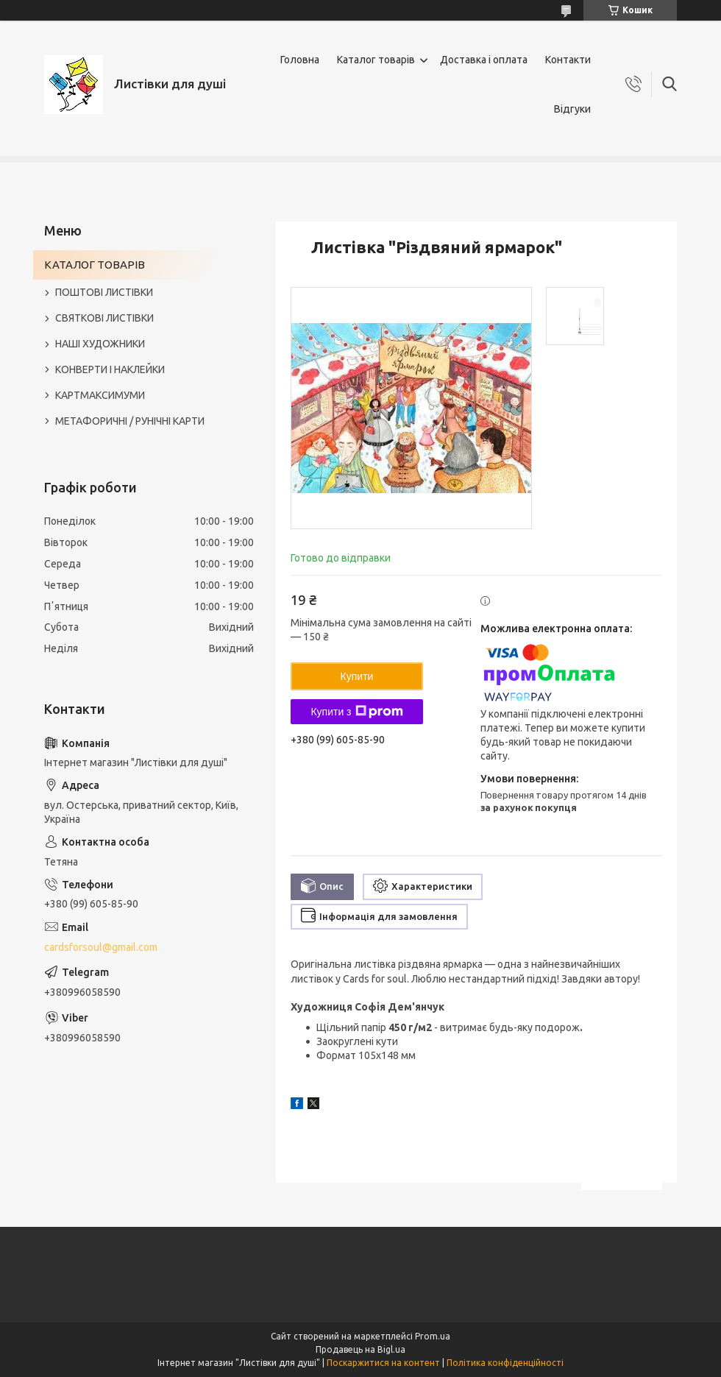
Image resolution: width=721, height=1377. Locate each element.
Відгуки (572, 109)
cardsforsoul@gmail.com (100, 947)
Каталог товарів (376, 60)
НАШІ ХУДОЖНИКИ (100, 344)
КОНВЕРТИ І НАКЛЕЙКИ (110, 369)
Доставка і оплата (484, 60)
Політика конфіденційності (505, 1362)
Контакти (568, 60)
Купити (357, 676)
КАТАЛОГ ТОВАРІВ (94, 264)
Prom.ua (432, 1336)
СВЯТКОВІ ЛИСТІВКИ (104, 318)
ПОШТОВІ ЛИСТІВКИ (104, 292)
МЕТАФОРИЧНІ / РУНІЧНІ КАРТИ (130, 421)
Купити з (356, 711)
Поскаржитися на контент (383, 1362)
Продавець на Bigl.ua (360, 1349)
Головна (299, 60)
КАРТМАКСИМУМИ (100, 395)
